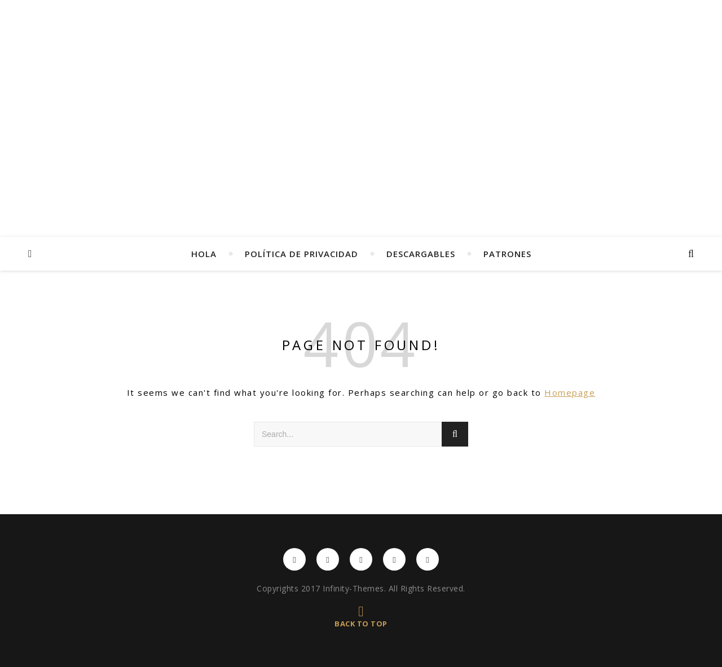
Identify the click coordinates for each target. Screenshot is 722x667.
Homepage (569, 392)
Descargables (420, 253)
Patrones (507, 253)
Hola (204, 253)
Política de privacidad (301, 253)
